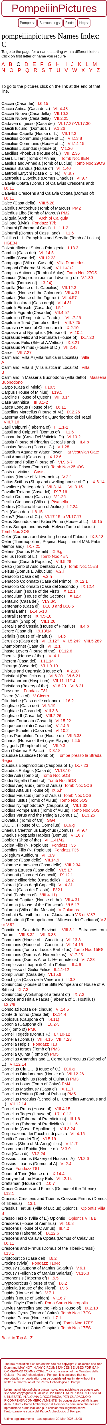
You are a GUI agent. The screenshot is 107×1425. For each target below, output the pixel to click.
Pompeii (27, 23)
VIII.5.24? (71, 641)
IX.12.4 (87, 586)
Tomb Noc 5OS (56, 775)
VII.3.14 (54, 487)
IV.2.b (58, 889)
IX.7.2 (78, 994)
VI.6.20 (56, 676)
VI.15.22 (63, 721)
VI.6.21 (73, 676)
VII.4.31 (72, 292)
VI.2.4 (65, 1163)
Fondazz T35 (64, 845)
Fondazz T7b (44, 223)
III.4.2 (64, 1228)
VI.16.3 (82, 1273)
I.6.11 (9, 188)
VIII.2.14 (64, 1178)
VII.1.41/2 (64, 268)
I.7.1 (57, 1317)
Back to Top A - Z (17, 1338)
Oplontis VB (82, 1218)
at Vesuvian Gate (83, 452)
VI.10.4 (76, 332)
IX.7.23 (81, 765)
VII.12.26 (75, 1074)
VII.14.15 (76, 143)
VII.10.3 (61, 113)
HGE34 (10, 243)
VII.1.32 (80, 805)
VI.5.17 (65, 870)
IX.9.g (57, 551)
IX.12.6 (55, 457)
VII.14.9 (52, 860)
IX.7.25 (33, 546)
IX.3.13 (96, 536)
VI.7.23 (76, 954)
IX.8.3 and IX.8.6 (58, 606)
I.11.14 (47, 661)
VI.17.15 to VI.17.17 (63, 516)
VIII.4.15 (45, 1039)
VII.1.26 (48, 621)
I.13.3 (73, 248)
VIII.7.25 (73, 317)
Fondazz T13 (45, 1044)
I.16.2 (68, 700)
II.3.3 (71, 979)
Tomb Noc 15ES (83, 566)
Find (69, 23)
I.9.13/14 (43, 631)
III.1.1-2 (61, 228)
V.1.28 (63, 447)
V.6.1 (81, 1268)
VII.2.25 (61, 118)
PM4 (66, 1084)
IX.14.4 (59, 1014)
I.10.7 (50, 1183)
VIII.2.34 (72, 865)
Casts (39, 471)
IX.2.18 (91, 1308)
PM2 (76, 208)
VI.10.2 (73, 437)
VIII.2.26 (53, 715)
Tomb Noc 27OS (82, 272)
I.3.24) (47, 282)
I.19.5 (50, 387)
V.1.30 (87, 277)
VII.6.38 (74, 735)
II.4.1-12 (61, 969)
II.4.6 (76, 964)
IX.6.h (57, 790)
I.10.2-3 (52, 1024)
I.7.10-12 (62, 1034)
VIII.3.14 (62, 397)
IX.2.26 (73, 412)
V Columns (69, 909)
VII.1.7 (72, 1143)
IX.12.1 (81, 581)
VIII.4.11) (49, 895)
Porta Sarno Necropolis (66, 1303)
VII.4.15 (77, 1133)
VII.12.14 (18, 1064)
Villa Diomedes (70, 262)
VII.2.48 (70, 347)
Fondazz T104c (46, 1263)
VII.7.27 (24, 352)
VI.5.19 (49, 705)
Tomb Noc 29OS (89, 163)
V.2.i (60, 571)
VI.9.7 (69, 173)
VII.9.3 (59, 745)
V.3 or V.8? (85, 914)
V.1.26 (59, 128)
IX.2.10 (71, 327)
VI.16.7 (77, 835)
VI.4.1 (54, 656)
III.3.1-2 (41, 402)
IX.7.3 (22, 989)
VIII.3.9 (47, 855)
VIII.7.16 (11, 422)
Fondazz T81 (36, 690)
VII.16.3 (66, 1223)
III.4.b (83, 442)
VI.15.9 (54, 974)
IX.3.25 (88, 815)
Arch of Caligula (53, 218)
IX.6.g (69, 825)
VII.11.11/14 (64, 680)
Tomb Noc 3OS (15, 531)
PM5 (54, 1054)
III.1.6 (68, 233)
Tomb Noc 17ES (76, 1313)
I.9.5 (64, 1288)
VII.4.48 (60, 108)
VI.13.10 (62, 770)
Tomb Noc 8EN (75, 158)
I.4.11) (53, 1019)
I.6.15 (43, 103)
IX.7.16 (60, 491)
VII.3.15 (75, 487)
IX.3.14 (97, 481)
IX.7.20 (87, 337)
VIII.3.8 (51, 710)
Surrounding (49, 23)
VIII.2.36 (72, 153)
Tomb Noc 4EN (54, 556)
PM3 (55, 1049)
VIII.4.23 (64, 1039)
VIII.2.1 (53, 646)
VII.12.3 (69, 133)
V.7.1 (49, 1293)
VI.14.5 (62, 725)
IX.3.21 (73, 342)
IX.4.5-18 (38, 611)
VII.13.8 (75, 138)
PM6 (32, 1029)
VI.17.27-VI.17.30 (74, 123)
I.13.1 (9, 1193)
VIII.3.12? (50, 641)
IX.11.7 (67, 1089)
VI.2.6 (83, 1158)
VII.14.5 (46, 252)
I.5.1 (60, 307)
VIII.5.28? (93, 641)
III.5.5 (53, 1278)
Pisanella (59, 501)
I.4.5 (76, 740)
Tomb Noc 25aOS (67, 467)
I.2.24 (72, 506)
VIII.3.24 (66, 1129)
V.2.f (66, 477)
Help (84, 23)
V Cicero (41, 696)
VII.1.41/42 (54, 840)
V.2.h (47, 576)
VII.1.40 (63, 168)
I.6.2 (52, 1258)
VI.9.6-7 (65, 462)
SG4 (51, 820)
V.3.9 (66, 1149)
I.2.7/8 (9, 1004)
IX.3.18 (53, 750)
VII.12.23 (47, 258)
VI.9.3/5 (49, 601)
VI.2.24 (38, 1153)
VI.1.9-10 (49, 666)
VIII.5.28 (46, 203)
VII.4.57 (69, 297)
